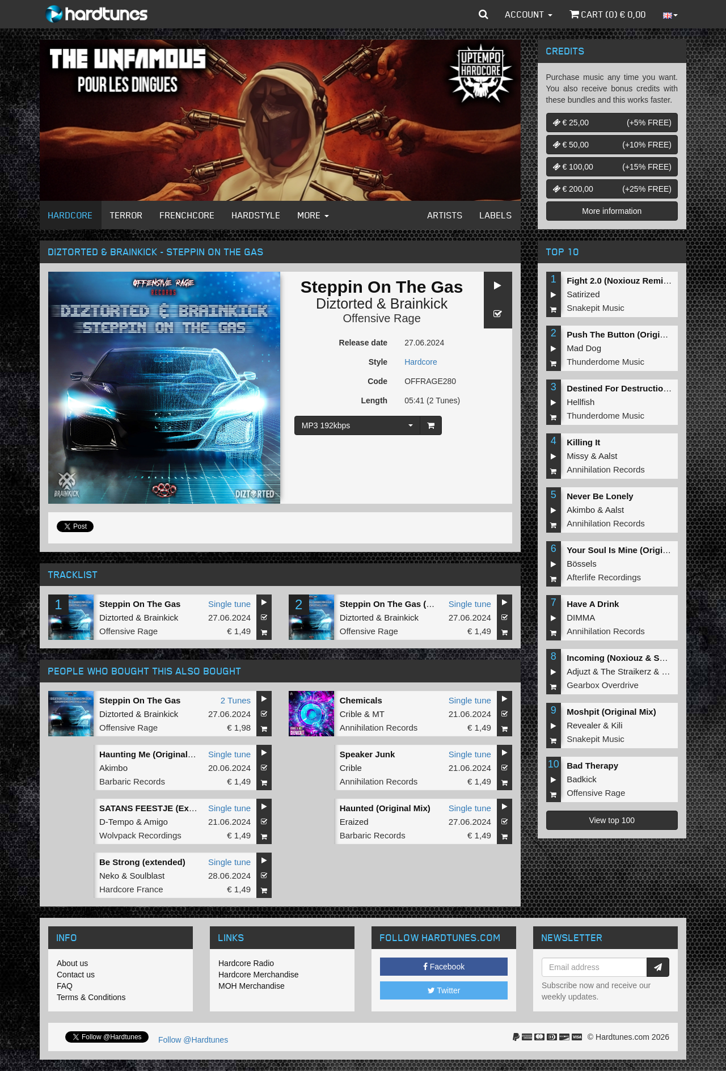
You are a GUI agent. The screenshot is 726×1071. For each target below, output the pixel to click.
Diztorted (344, 303)
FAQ (65, 985)
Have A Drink (593, 604)
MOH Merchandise (251, 985)
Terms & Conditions (91, 997)
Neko (109, 875)
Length (374, 400)
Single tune (229, 604)
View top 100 (612, 820)
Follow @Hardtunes (193, 1039)
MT (378, 714)
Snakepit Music (595, 308)
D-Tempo (116, 822)
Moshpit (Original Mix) (611, 711)
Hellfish (580, 402)
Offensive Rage (382, 318)
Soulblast (146, 875)
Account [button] (528, 14)
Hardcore (70, 215)
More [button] (313, 215)
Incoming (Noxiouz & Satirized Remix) (643, 658)
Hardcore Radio (246, 963)
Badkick (582, 779)
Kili (617, 725)
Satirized (583, 294)
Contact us (76, 974)
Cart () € (607, 14)
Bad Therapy (592, 765)
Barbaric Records (132, 781)
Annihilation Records (379, 727)
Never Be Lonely (600, 496)
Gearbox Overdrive (603, 685)
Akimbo (113, 768)
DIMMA (581, 617)
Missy (577, 456)
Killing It (583, 442)
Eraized (354, 822)
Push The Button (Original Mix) (629, 334)
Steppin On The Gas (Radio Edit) (405, 604)
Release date (363, 342)
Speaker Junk (367, 754)
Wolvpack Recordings (140, 835)
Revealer (584, 725)
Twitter (444, 990)
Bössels (582, 563)
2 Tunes (236, 700)
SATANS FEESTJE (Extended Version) (175, 808)
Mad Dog (584, 348)
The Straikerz (626, 671)
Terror (126, 215)
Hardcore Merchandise (258, 974)
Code (377, 381)
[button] (483, 14)
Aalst (607, 456)
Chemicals (361, 700)
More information (611, 211)
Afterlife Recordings (604, 577)
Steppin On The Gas (139, 604)
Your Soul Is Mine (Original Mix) (630, 550)
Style (378, 361)
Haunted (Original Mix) (385, 808)
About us (72, 963)
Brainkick (419, 303)
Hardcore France (131, 889)
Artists (445, 215)
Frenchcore (187, 215)
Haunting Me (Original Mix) (153, 754)
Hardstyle (256, 215)
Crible (351, 714)
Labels (496, 215)
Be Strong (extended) (142, 862)
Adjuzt (578, 671)
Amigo (155, 822)
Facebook (444, 966)
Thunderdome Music (605, 361)
